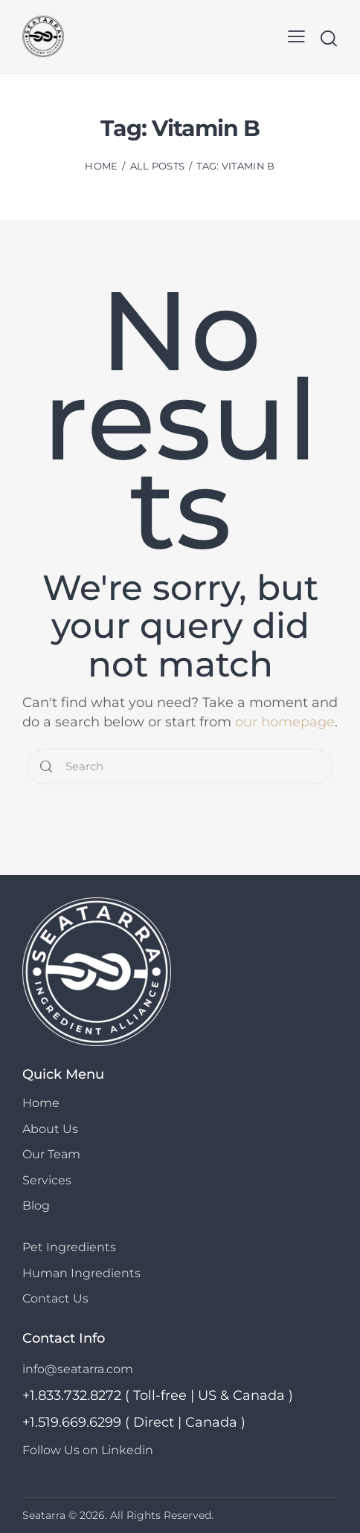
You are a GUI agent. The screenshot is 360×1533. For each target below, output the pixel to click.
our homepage (285, 721)
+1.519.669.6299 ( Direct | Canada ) (133, 1421)
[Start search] (328, 38)
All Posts (157, 166)
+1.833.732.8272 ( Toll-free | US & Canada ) (157, 1395)
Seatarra (43, 1514)
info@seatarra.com (77, 1368)
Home (101, 166)
